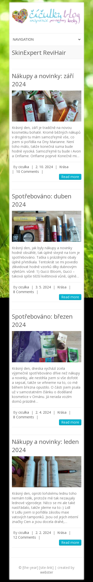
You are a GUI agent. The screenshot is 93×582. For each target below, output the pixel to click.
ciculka (23, 166)
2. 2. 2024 (43, 532)
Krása (63, 166)
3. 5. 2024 (43, 287)
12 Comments (24, 537)
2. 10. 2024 (44, 166)
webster (46, 572)
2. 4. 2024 (43, 412)
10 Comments (27, 171)
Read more (70, 176)
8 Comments (23, 291)
